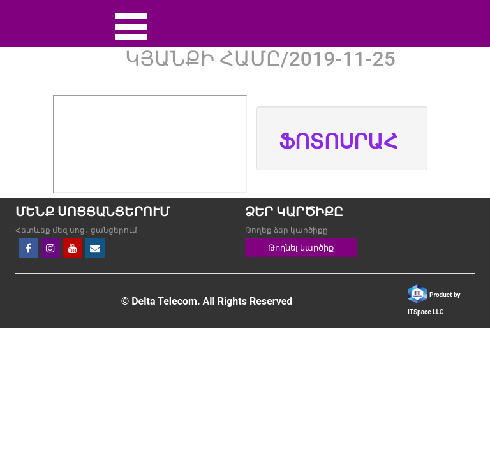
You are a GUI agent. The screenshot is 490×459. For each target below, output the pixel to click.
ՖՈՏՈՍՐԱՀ (338, 141)
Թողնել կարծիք (301, 247)
